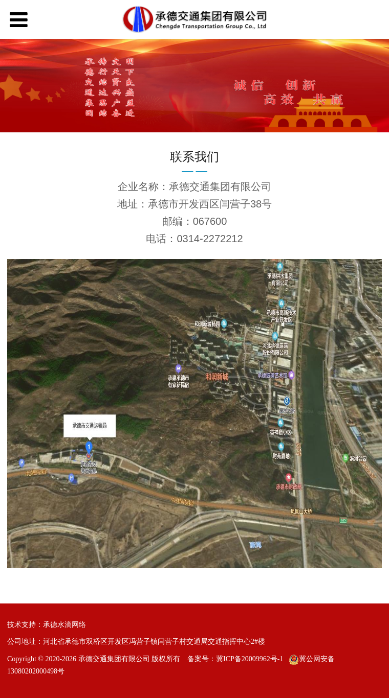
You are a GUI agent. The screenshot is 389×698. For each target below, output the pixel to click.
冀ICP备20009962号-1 (249, 659)
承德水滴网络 (64, 625)
